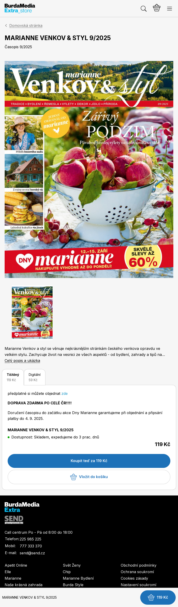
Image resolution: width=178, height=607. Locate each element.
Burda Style (73, 584)
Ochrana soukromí (137, 571)
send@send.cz (32, 553)
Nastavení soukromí (138, 584)
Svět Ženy (72, 565)
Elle (8, 571)
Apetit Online (16, 565)
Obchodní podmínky (138, 565)
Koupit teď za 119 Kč (89, 460)
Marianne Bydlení (78, 578)
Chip (67, 571)
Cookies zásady (134, 578)
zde (64, 393)
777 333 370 (31, 546)
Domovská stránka (25, 25)
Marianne (13, 578)
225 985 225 (30, 539)
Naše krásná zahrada (23, 584)
